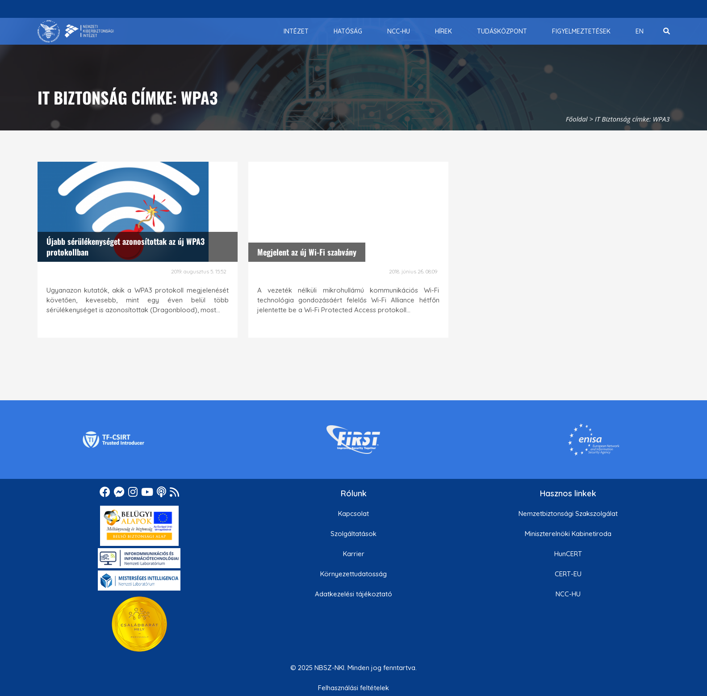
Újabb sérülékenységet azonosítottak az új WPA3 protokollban (125, 246)
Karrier (353, 553)
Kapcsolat (353, 513)
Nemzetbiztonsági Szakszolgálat (568, 513)
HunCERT (568, 553)
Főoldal (577, 118)
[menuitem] (296, 31)
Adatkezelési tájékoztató (353, 594)
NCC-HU (568, 594)
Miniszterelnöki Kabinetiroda (568, 533)
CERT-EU (568, 574)
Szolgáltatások (353, 533)
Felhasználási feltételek (353, 687)
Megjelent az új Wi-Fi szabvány (306, 252)
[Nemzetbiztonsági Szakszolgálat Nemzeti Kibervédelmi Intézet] (76, 31)
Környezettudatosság (353, 574)
